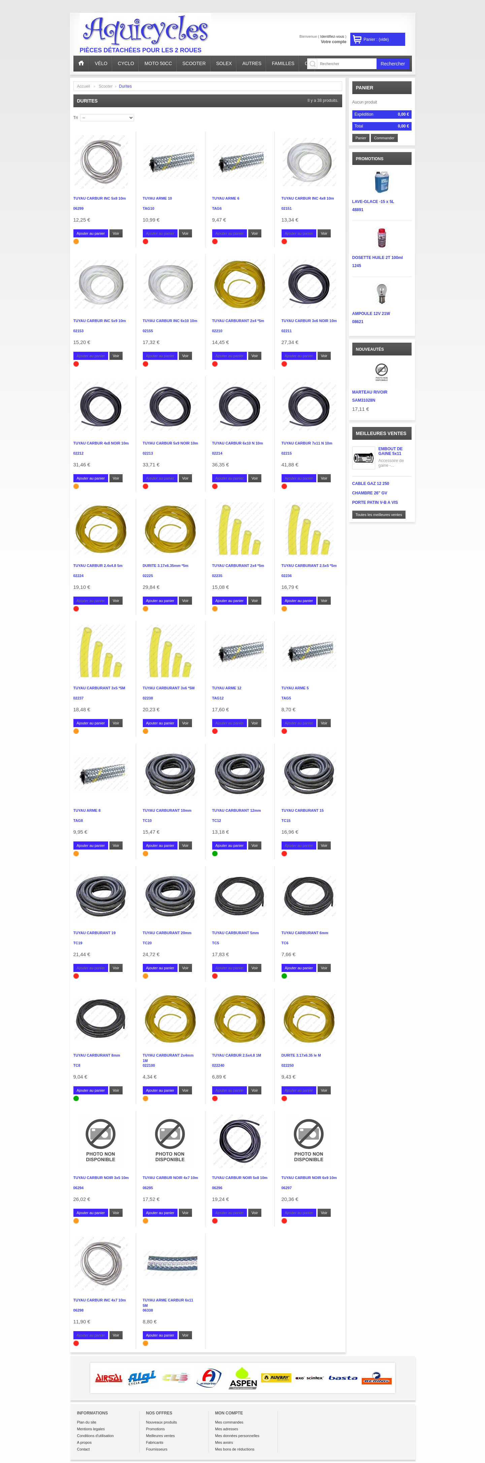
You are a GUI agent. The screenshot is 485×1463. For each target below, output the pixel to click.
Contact (83, 1449)
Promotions (155, 1429)
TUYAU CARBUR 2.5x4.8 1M (236, 1055)
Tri (75, 117)
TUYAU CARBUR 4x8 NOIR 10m (101, 443)
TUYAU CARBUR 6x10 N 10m (237, 443)
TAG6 (217, 208)
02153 (78, 331)
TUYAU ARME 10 (157, 198)
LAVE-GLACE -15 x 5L (373, 201)
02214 (217, 453)
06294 (78, 1188)
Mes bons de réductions (235, 1449)
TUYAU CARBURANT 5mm (235, 933)
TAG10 (149, 208)
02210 (217, 331)
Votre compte (334, 41)
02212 (78, 453)
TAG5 (286, 698)
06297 (287, 1188)
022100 (149, 1065)
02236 (287, 576)
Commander (384, 138)
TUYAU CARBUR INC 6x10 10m (170, 321)
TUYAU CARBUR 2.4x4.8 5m (98, 566)
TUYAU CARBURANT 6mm (305, 933)
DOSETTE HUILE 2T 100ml (377, 257)
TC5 (215, 943)
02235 (217, 576)
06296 (217, 1188)
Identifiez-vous (332, 36)
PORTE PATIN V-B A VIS (375, 502)
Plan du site (86, 1422)
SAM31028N (364, 400)
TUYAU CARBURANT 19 (94, 933)
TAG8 (78, 821)
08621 (357, 321)
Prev (80, 1378)
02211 (287, 331)
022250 (288, 1065)
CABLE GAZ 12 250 (370, 483)
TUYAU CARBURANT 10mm (167, 810)
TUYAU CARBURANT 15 (303, 810)
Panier (365, 87)
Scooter (105, 86)
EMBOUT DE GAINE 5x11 (391, 451)
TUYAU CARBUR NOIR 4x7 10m (170, 1178)
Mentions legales (91, 1429)
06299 (78, 208)
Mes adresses (226, 1429)
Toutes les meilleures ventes (379, 515)
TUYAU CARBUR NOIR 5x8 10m (240, 1178)
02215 (287, 453)
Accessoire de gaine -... (391, 463)
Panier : (376, 39)
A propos (84, 1442)
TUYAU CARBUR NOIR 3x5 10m (101, 1178)
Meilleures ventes (381, 433)
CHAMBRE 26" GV (369, 493)
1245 (356, 265)
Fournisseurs (157, 1449)
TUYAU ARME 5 (295, 688)
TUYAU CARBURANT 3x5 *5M (99, 688)
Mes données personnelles (237, 1436)
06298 (78, 1310)
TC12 (216, 821)
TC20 (147, 943)
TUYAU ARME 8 (87, 810)
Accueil (83, 86)
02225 (148, 576)
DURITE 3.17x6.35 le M (301, 1055)
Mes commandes (229, 1422)
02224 (78, 576)
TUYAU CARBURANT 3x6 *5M (169, 688)
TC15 (286, 821)
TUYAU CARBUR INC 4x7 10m (99, 1300)
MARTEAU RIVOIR (370, 392)
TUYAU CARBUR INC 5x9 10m (99, 321)
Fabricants (154, 1442)
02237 (78, 698)
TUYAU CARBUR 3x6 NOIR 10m (309, 321)
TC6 (285, 943)
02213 (148, 453)
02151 (287, 208)
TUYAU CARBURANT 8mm (96, 1055)
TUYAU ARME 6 (225, 198)
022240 (218, 1065)
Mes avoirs (224, 1442)
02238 (148, 698)
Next (404, 1378)
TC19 (78, 943)
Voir (116, 233)
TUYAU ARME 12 (226, 688)
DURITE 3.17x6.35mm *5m (166, 566)
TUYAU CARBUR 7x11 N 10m (307, 443)
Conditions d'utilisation (95, 1436)
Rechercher (393, 63)
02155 (148, 331)
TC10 (147, 821)
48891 (357, 209)
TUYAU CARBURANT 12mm (236, 810)
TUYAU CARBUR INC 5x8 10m (99, 198)
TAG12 (218, 698)
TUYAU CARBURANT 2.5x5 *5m (309, 566)
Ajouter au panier (91, 233)
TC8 (76, 1065)
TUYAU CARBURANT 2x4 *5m (238, 321)
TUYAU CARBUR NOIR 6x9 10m (309, 1178)
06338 (148, 1310)
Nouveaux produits (161, 1422)
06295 (148, 1188)
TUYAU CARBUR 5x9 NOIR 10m (170, 443)
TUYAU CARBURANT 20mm (167, 933)
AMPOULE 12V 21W (371, 313)
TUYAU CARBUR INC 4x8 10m (308, 198)
